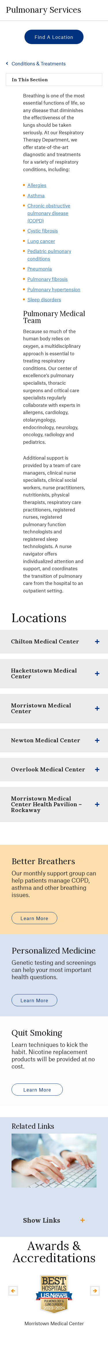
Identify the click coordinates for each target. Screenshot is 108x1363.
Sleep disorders (44, 299)
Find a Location (54, 37)
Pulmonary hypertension (53, 289)
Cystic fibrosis (42, 230)
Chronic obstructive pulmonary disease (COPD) (48, 213)
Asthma (36, 195)
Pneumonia (39, 268)
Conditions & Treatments (39, 63)
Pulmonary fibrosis (47, 279)
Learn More (34, 918)
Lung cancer (41, 241)
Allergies (36, 185)
